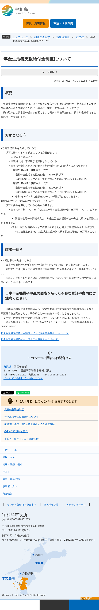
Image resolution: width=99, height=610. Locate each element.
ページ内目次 (49, 72)
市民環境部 (63, 37)
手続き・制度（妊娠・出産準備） (22, 438)
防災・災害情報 (35, 23)
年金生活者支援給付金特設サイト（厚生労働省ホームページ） (35, 333)
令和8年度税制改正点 (16, 431)
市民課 (80, 37)
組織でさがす (42, 37)
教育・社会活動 (11, 479)
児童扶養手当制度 (14, 409)
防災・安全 (9, 457)
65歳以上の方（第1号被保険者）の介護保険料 (29, 424)
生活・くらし (10, 449)
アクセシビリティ (76, 504)
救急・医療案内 (63, 23)
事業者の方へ (10, 486)
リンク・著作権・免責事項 (21, 504)
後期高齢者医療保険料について (21, 416)
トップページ (20, 37)
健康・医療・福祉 (12, 464)
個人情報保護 (51, 504)
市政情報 (7, 493)
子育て (6, 471)
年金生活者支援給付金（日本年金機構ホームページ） (30, 339)
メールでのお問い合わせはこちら (23, 378)
